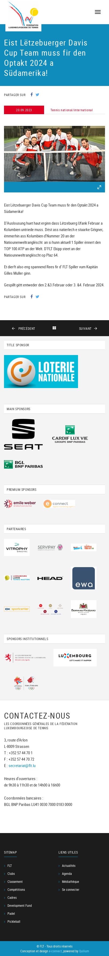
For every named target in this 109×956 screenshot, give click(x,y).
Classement (15, 881)
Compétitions (16, 889)
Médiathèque (70, 881)
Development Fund (19, 905)
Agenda (67, 873)
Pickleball (13, 921)
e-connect (55, 951)
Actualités (68, 865)
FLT (9, 865)
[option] (54, 154)
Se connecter (70, 889)
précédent (26, 328)
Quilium (84, 951)
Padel (11, 913)
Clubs (11, 873)
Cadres (12, 897)
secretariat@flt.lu (22, 765)
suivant (85, 328)
